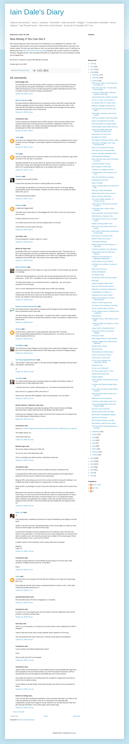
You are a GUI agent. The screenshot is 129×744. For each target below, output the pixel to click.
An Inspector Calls (98, 275)
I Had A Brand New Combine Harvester (105, 97)
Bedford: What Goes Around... (102, 239)
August (94, 434)
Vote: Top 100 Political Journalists (103, 177)
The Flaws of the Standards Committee (105, 305)
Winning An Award (98, 336)
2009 (92, 72)
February (95, 452)
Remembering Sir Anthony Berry (102, 352)
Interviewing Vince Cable (100, 180)
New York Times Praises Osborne (103, 286)
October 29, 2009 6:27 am (24, 570)
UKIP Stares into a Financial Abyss (103, 150)
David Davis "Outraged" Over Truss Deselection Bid (103, 144)
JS (93, 491)
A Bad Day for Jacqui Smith (101, 358)
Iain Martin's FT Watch (99, 137)
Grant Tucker (96, 485)
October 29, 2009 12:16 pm (25, 708)
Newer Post (14, 716)
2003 (92, 473)
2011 (92, 66)
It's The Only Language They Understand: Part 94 (101, 361)
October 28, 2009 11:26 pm (25, 506)
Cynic (18, 576)
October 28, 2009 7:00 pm (24, 131)
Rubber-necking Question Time (102, 224)
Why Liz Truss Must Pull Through (103, 148)
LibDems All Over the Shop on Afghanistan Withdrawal (102, 257)
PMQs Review (96, 316)
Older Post (76, 716)
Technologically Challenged (101, 156)
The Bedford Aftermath (99, 242)
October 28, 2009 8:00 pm (24, 242)
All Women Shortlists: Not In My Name (104, 249)
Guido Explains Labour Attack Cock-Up (104, 127)
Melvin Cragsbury (22, 100)
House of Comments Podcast (101, 355)
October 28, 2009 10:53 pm (25, 440)
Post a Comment (18, 712)
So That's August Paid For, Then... (103, 371)
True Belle (19, 378)
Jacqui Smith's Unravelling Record (103, 328)
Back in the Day (97, 349)
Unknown (19, 205)
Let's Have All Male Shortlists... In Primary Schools (103, 200)
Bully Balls (95, 280)
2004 (92, 470)
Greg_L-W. (19, 512)
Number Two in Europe (99, 346)
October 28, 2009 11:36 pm (25, 551)
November (95, 78)
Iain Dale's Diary (37, 12)
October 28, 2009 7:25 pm (24, 147)
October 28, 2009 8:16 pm (24, 260)
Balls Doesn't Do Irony (99, 269)
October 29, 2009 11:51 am (25, 689)
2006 (92, 464)
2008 (92, 458)
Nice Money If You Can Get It (101, 134)
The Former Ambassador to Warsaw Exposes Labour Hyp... (104, 93)
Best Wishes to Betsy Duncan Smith (104, 423)
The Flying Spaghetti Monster (26, 360)
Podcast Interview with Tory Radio (103, 412)
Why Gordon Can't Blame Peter (102, 236)
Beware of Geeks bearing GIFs (26, 306)
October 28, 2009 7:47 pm (24, 199)
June (94, 440)
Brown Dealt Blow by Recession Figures (105, 213)
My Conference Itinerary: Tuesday (103, 420)
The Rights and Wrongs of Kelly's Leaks (105, 140)
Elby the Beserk (21, 267)
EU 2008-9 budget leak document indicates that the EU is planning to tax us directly (48, 428)
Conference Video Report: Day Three (104, 401)
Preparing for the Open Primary (102, 295)
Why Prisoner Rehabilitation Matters (103, 415)
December (95, 75)
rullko (18, 137)
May (93, 443)
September (96, 431)
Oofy (17, 154)
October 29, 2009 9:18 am (24, 603)
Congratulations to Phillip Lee (101, 292)
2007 (92, 461)
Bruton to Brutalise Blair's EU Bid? (103, 121)
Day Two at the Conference (101, 409)
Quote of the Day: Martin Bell (101, 196)
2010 (92, 69)
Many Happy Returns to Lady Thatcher (104, 338)
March (94, 449)
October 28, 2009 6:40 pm (24, 112)
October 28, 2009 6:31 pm (24, 94)
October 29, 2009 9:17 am (24, 590)
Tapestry (19, 176)
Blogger (73, 733)
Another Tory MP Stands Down (102, 302)
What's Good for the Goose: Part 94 (103, 193)
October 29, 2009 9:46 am (24, 617)
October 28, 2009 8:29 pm (24, 300)
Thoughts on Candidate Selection (103, 170)
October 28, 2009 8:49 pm (24, 322)
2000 (92, 476)
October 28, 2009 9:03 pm (24, 339)
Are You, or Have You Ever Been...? (103, 100)
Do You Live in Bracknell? (100, 368)
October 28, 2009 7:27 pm (24, 170)
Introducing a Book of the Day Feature (104, 278)
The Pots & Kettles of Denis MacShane (104, 118)
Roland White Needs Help (100, 374)
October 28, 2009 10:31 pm (25, 419)
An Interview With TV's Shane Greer (104, 103)
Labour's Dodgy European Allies (102, 283)
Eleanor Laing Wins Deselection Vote (104, 153)
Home (46, 716)
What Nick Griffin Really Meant (102, 190)
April (94, 446)
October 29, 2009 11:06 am (25, 660)
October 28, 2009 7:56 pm (24, 230)
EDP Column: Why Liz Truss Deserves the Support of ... (104, 84)
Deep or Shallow (97, 183)
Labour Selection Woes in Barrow (103, 308)
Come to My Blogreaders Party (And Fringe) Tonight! (104, 405)
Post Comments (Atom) (26, 720)
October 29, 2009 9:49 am (24, 639)
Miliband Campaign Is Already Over (103, 106)
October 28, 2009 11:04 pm (25, 460)
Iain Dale (95, 488)
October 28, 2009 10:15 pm (25, 372)
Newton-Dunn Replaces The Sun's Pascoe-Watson (103, 299)
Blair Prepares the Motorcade (101, 167)
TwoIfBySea (20, 345)
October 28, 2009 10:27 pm (25, 398)
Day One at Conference (99, 417)
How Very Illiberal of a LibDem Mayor (104, 124)
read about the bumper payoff (33, 51)
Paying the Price (97, 365)
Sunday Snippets (97, 377)
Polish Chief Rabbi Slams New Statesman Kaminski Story (102, 130)
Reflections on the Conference (102, 398)
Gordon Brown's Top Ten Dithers (102, 261)
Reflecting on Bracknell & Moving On (104, 289)
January (95, 455)
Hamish (18, 329)
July (93, 437)
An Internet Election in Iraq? (101, 164)
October (95, 81)
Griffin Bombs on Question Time (102, 216)
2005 (92, 467)
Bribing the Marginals (99, 272)
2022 (92, 64)
